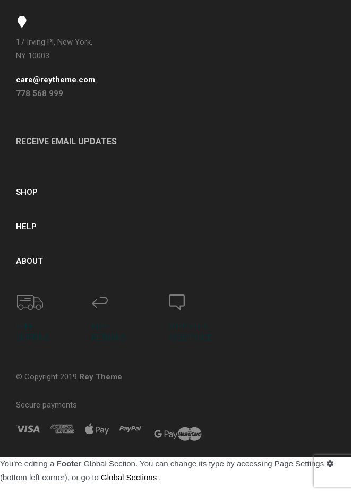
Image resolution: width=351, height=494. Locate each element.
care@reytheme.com (55, 79)
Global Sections (129, 477)
